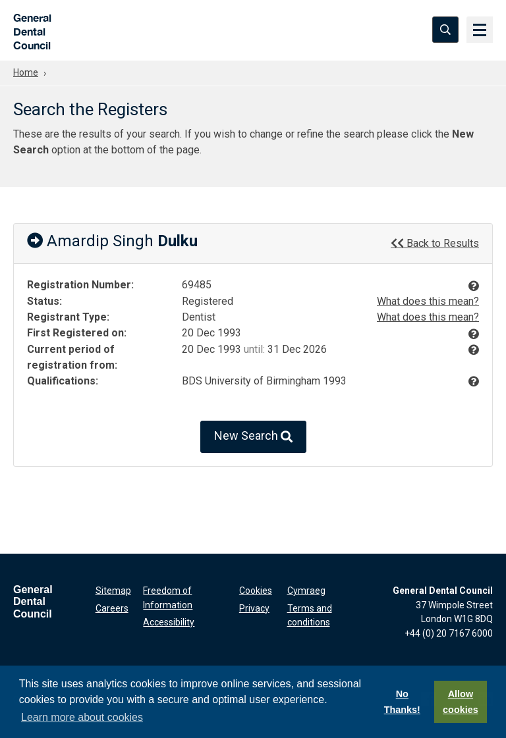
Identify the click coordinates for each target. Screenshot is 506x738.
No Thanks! (402, 702)
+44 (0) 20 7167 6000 (449, 633)
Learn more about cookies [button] (82, 717)
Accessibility (168, 622)
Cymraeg (306, 590)
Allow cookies (460, 702)
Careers (112, 608)
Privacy (254, 608)
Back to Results (435, 243)
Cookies (255, 590)
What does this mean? (428, 301)
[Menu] (479, 29)
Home (25, 72)
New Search (253, 437)
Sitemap (113, 590)
